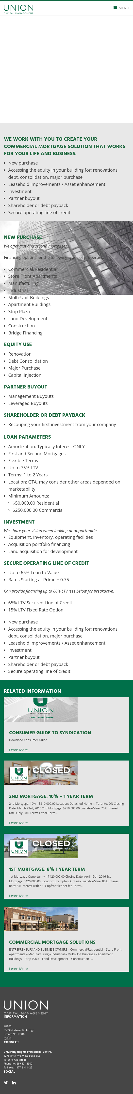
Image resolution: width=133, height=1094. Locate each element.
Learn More (18, 750)
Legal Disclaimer (8, 1039)
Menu (121, 7)
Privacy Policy (7, 1037)
